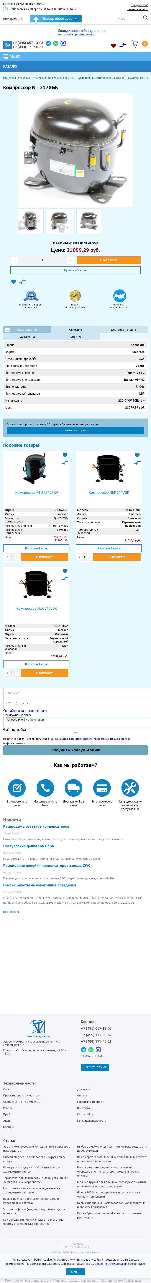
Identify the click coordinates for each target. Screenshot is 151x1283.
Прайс (7, 1114)
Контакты (83, 1108)
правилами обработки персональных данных (94, 738)
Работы (8, 1108)
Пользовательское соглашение (75, 1280)
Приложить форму (17, 715)
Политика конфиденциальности (28, 1280)
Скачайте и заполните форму (25, 710)
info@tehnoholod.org (93, 1056)
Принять (76, 1271)
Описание (75, 329)
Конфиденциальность (91, 1120)
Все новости (11, 912)
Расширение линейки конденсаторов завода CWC (46, 865)
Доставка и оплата (123, 329)
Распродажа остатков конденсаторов (36, 826)
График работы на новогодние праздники (39, 885)
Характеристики (27, 329)
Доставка (83, 1089)
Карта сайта (85, 1114)
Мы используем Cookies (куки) (122, 1280)
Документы (27, 336)
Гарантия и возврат (90, 1101)
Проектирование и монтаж (21, 1095)
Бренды (8, 1127)
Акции (7, 1120)
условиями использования (110, 1264)
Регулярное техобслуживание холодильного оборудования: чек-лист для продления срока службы (108, 1171)
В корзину (108, 260)
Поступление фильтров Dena (28, 845)
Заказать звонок (137, 9)
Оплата (82, 1095)
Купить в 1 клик (75, 270)
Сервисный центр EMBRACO (21, 1101)
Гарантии (75, 336)
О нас (6, 1089)
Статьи (9, 1141)
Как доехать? (139, 5)
